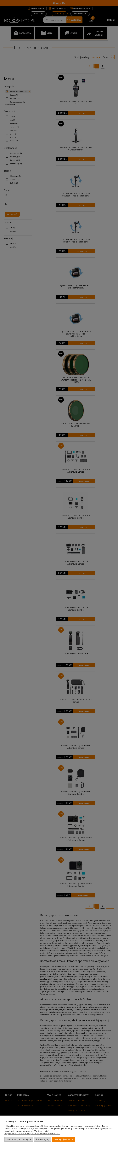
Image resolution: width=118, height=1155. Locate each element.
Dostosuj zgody (42, 1139)
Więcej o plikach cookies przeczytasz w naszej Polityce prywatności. (32, 1133)
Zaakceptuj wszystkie (63, 1139)
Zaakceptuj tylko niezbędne (18, 1139)
